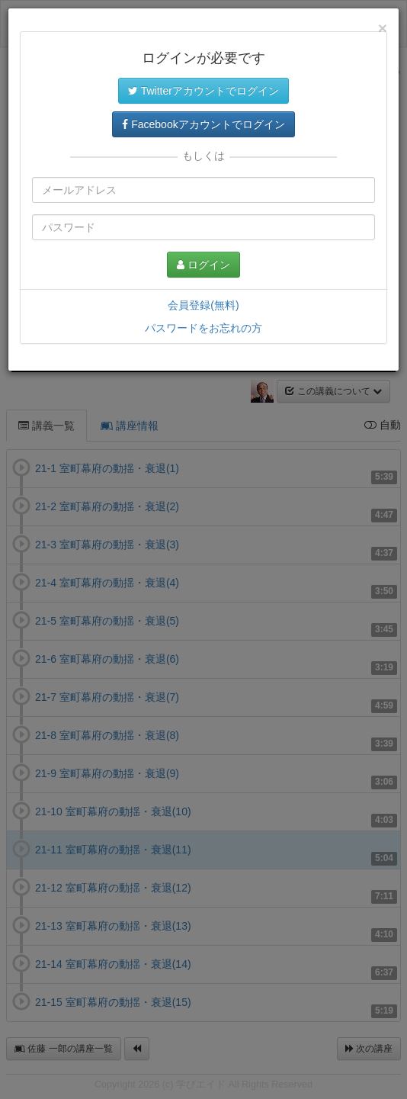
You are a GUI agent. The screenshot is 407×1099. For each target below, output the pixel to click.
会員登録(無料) (203, 305)
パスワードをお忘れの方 (203, 328)
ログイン (203, 265)
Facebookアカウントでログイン (203, 124)
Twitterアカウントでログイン (203, 91)
